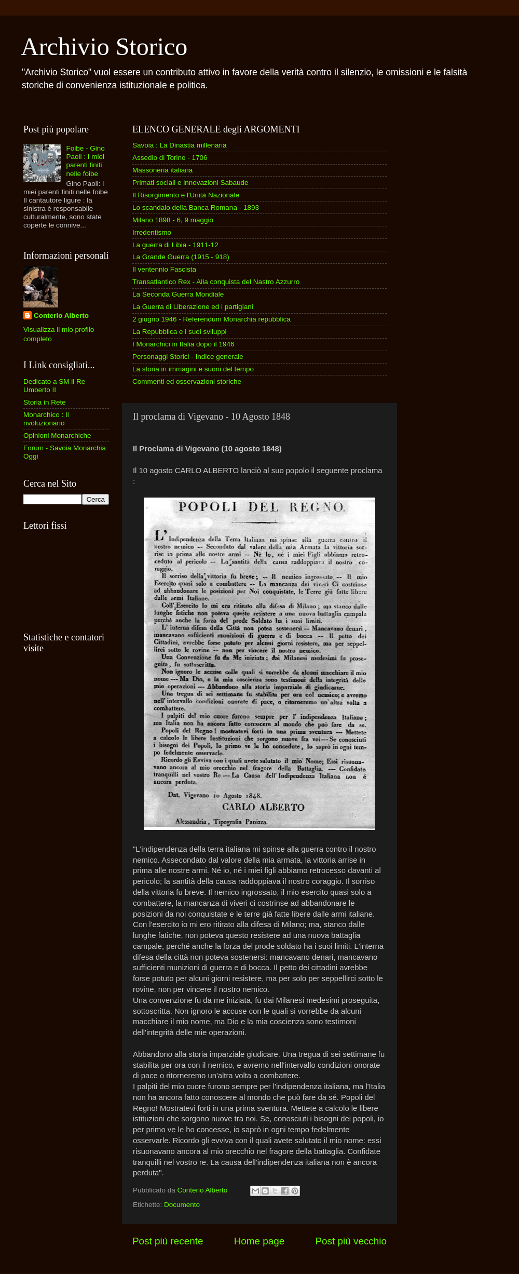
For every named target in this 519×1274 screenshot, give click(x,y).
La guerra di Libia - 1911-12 (175, 245)
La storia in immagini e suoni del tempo (193, 369)
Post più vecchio (351, 1241)
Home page (259, 1241)
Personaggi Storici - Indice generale (187, 356)
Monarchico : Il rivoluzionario (46, 419)
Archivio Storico (104, 46)
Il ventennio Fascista (164, 269)
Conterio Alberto (61, 315)
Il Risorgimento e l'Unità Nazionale (185, 195)
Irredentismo (151, 232)
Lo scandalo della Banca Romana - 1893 (195, 207)
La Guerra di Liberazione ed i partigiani (192, 307)
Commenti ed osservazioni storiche (186, 381)
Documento (182, 1205)
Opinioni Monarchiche (57, 435)
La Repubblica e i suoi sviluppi (179, 332)
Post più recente (167, 1241)
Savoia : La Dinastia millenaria (179, 145)
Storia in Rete (44, 402)
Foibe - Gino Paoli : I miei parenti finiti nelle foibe (85, 161)
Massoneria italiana (162, 170)
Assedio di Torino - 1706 (170, 158)
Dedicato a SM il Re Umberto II (54, 386)
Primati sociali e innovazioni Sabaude (190, 182)
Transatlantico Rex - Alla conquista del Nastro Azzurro (215, 282)
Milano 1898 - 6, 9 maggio (172, 220)
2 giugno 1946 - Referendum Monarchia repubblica (211, 319)
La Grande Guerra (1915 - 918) (180, 257)
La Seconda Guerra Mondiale (178, 294)
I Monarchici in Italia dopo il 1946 (183, 344)
